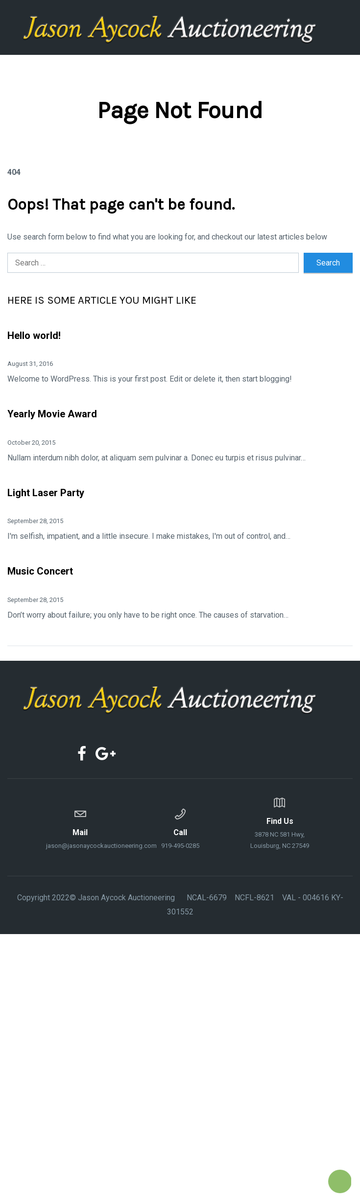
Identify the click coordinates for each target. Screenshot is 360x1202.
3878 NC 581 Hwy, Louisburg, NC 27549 (280, 821)
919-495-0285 (180, 827)
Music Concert (40, 571)
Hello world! (34, 335)
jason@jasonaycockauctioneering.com (80, 827)
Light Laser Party (45, 493)
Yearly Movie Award (52, 414)
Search (328, 262)
